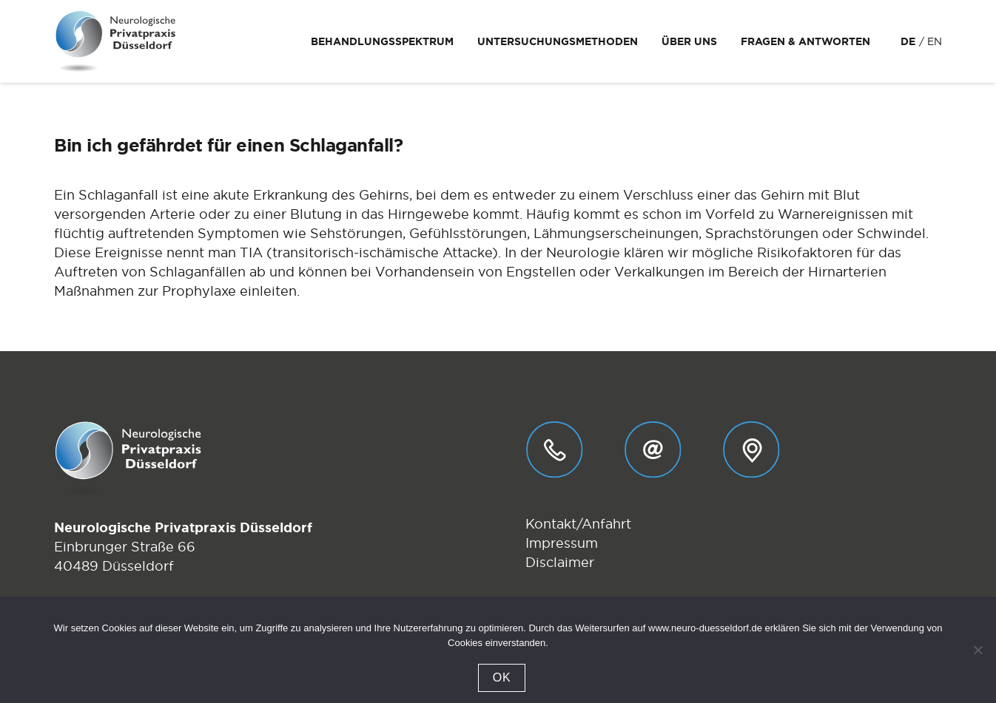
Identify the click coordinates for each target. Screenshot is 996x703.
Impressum (561, 543)
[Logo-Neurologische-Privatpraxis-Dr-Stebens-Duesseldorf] (115, 41)
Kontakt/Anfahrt (578, 524)
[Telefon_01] (554, 450)
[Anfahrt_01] (751, 450)
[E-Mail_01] (653, 450)
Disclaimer (559, 562)
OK (502, 677)
